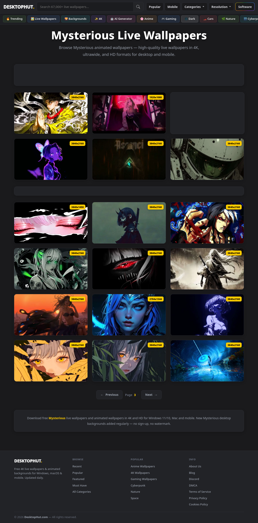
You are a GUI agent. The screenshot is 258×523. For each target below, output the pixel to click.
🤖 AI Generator (121, 19)
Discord (194, 479)
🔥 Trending (14, 19)
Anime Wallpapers (143, 466)
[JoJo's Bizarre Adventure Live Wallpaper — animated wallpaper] (207, 223)
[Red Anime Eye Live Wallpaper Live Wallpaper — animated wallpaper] (129, 269)
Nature (135, 492)
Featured (78, 479)
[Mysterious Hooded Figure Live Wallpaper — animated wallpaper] (129, 159)
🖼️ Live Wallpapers (43, 19)
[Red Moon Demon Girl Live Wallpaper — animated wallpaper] (129, 113)
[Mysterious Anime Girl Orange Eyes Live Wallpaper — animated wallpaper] (129, 361)
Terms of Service (200, 492)
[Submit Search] (138, 6)
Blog (192, 473)
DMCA (193, 485)
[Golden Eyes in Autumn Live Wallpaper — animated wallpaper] (51, 361)
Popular (155, 7)
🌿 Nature (228, 19)
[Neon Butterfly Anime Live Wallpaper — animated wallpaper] (51, 159)
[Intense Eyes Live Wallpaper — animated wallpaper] (51, 223)
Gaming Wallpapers (144, 479)
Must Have (79, 485)
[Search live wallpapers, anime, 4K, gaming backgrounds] (85, 6)
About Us (195, 466)
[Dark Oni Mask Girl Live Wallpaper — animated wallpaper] (129, 223)
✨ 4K (98, 19)
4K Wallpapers (140, 473)
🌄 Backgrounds (75, 19)
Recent (77, 466)
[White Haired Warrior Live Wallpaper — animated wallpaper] (207, 269)
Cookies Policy (198, 504)
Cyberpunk (138, 485)
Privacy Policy (198, 498)
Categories (194, 7)
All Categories (81, 492)
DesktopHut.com (36, 517)
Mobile (172, 7)
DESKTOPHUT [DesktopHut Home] (18, 6)
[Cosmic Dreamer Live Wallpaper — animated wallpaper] (207, 361)
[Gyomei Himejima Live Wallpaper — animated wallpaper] (51, 113)
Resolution (222, 7)
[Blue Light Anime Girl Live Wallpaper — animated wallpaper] (207, 315)
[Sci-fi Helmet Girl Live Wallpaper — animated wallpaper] (207, 159)
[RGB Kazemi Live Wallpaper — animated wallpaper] (51, 269)
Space (135, 498)
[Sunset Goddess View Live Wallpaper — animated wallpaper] (51, 315)
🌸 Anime (146, 19)
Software (245, 7)
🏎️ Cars (208, 19)
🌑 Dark (189, 19)
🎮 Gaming (168, 19)
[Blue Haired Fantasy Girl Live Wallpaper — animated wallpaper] (129, 315)
